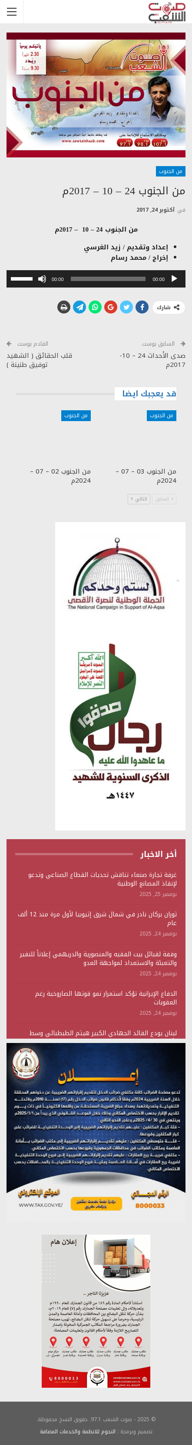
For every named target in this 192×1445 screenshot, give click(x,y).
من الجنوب (170, 171)
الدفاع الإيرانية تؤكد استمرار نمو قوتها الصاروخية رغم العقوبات (106, 998)
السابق (164, 498)
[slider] (108, 279)
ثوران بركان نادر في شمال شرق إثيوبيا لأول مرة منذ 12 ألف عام (97, 919)
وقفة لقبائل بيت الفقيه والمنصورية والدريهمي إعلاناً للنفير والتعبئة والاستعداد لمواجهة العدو (98, 958)
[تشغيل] (174, 279)
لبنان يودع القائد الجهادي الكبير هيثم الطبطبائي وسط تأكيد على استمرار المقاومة (103, 1037)
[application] (96, 279)
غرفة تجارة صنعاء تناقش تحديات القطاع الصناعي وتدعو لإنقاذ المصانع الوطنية (102, 879)
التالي (139, 498)
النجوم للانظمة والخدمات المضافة (78, 1431)
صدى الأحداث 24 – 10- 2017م (152, 360)
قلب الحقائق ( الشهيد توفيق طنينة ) (39, 360)
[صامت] (42, 279)
